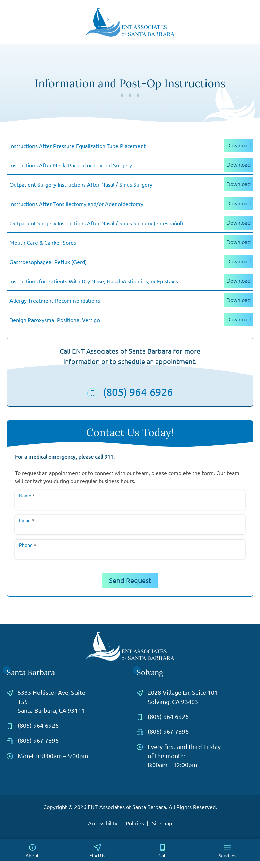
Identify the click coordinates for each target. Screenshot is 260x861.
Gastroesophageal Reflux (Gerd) (48, 261)
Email (26, 520)
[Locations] (97, 850)
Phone (27, 545)
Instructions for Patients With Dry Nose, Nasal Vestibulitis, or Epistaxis (93, 281)
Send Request (130, 580)
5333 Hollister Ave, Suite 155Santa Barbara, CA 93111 (46, 701)
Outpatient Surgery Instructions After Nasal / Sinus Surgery (80, 184)
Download (238, 144)
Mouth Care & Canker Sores (42, 242)
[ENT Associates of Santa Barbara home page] (130, 21)
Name (27, 495)
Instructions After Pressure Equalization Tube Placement (77, 145)
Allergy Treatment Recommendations (54, 300)
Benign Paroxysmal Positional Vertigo (54, 319)
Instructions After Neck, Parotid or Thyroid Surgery (70, 164)
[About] (32, 850)
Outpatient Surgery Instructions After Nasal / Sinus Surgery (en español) (96, 222)
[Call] (162, 850)
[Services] (227, 850)
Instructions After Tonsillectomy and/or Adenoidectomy (76, 203)
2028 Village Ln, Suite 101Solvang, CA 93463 (177, 697)
